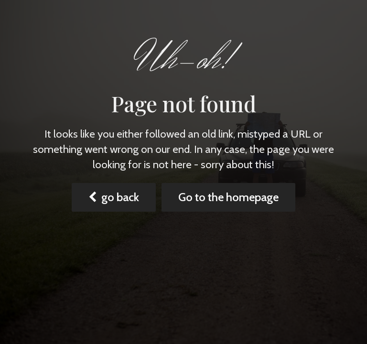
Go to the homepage (228, 197)
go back (113, 197)
